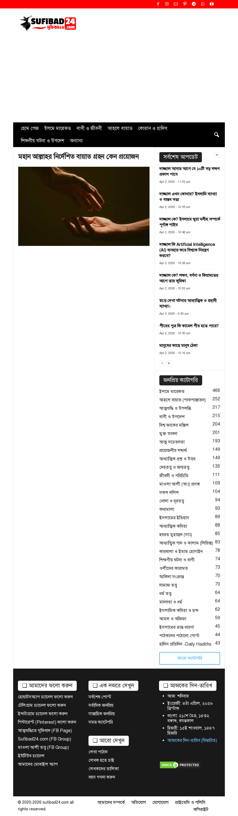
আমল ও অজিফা (172, 619)
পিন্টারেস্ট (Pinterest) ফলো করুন (47, 722)
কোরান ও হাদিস (152, 128)
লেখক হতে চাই (101, 760)
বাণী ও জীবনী (89, 128)
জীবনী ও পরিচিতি (173, 476)
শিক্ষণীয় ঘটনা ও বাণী (177, 560)
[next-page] (169, 363)
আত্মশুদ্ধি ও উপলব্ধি (175, 408)
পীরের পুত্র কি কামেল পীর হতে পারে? (189, 325)
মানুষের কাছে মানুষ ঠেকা (178, 345)
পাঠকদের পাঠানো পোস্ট (179, 636)
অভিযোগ (138, 802)
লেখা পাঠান (98, 752)
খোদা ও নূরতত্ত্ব (171, 501)
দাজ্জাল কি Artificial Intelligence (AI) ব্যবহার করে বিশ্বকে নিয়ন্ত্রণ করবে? (187, 250)
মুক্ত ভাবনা (168, 433)
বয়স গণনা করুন (101, 777)
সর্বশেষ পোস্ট (99, 697)
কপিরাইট (200, 809)
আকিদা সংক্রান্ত (171, 577)
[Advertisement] (119, 80)
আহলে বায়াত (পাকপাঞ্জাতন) (182, 400)
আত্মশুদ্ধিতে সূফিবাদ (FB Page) (45, 730)
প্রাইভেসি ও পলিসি (190, 802)
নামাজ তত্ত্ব (168, 585)
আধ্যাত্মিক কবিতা (173, 526)
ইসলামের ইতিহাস (174, 518)
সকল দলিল (169, 492)
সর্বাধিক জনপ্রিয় (100, 705)
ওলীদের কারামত (173, 568)
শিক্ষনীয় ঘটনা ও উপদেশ (42, 141)
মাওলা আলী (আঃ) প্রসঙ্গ (179, 484)
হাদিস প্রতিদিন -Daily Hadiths (185, 644)
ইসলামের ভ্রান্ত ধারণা (176, 627)
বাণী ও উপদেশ (172, 417)
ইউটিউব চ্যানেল (31, 756)
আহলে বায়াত (120, 128)
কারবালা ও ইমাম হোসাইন (181, 551)
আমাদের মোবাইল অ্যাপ (38, 764)
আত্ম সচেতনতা (172, 442)
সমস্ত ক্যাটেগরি (100, 722)
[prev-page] (162, 363)
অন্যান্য (76, 141)
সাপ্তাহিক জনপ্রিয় (101, 714)
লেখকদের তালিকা (103, 769)
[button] (216, 135)
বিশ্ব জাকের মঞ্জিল (174, 425)
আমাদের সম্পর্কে (111, 802)
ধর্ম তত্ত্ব (165, 593)
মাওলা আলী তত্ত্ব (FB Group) (43, 747)
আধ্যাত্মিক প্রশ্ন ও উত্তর (177, 459)
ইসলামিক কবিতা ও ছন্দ (179, 610)
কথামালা (166, 509)
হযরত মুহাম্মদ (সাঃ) (175, 535)
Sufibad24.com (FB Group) (44, 739)
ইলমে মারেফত (57, 128)
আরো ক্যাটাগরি (189, 658)
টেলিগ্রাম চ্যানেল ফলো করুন (42, 705)
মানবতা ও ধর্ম (170, 602)
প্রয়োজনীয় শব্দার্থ (173, 450)
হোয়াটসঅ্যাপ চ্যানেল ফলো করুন (45, 697)
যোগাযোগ (160, 802)
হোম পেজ (30, 128)
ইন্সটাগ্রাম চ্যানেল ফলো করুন (42, 714)
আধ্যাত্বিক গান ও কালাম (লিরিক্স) (186, 543)
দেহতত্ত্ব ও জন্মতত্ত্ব (174, 467)
